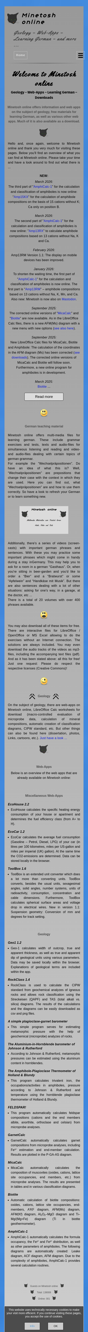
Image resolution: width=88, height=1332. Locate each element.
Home (20, 55)
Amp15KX (21, 197)
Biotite (15, 318)
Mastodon (69, 299)
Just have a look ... (53, 738)
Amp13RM (32, 289)
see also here (64, 328)
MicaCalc (64, 313)
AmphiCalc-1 (43, 186)
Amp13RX (36, 231)
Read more (44, 397)
